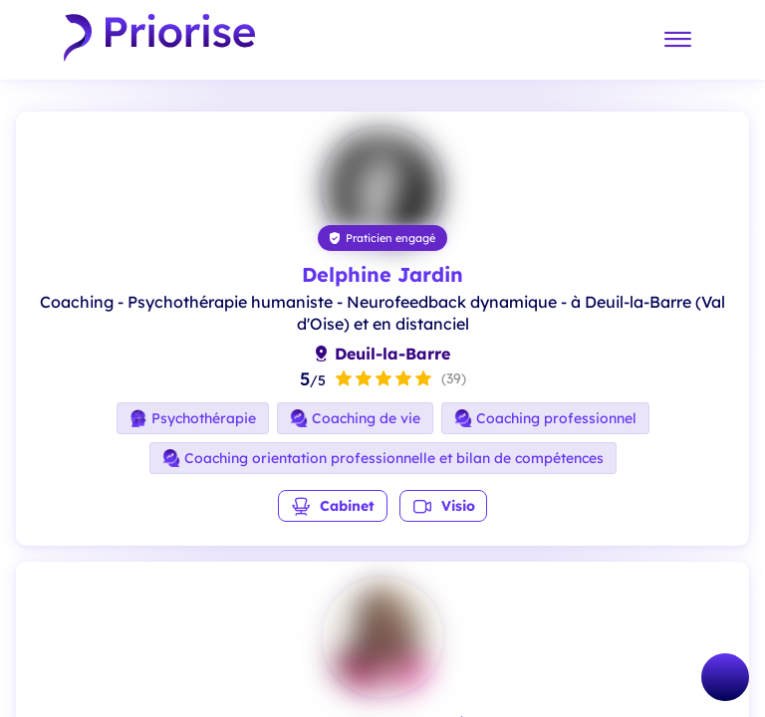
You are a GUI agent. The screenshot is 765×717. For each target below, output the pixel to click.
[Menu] (677, 40)
